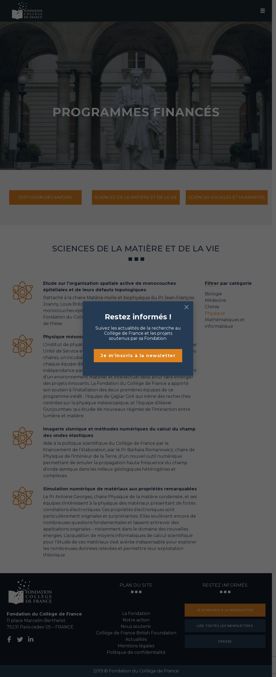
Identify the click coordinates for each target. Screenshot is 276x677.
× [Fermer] (186, 307)
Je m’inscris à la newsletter (138, 355)
